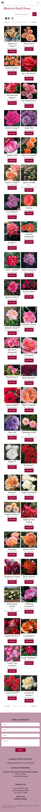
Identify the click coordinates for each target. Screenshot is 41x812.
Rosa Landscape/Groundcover (29, 185)
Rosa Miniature (29, 236)
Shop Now (12, 51)
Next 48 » (34, 22)
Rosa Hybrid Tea (12, 46)
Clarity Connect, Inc (9, 807)
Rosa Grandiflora (12, 97)
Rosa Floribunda (29, 522)
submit (20, 750)
